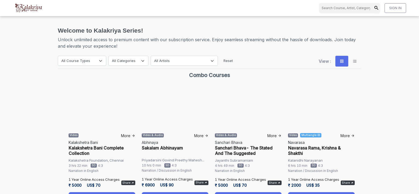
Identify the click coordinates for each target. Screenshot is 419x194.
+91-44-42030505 (208, 161)
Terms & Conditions (288, 187)
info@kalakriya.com (209, 154)
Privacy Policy (253, 187)
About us (302, 166)
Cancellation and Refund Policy (208, 187)
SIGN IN (395, 8)
